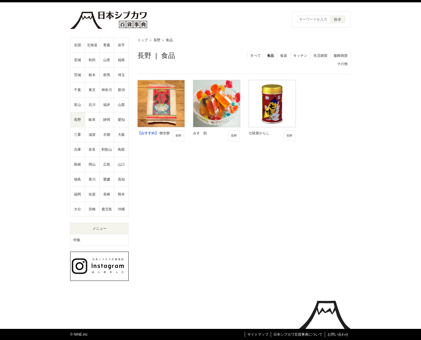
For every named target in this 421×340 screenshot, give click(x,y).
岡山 (92, 164)
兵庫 (77, 149)
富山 (77, 105)
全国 (77, 45)
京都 (106, 135)
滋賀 (92, 135)
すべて (255, 56)
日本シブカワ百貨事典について (297, 334)
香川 (92, 179)
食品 (270, 56)
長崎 (106, 194)
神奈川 (106, 90)
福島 (121, 60)
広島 (106, 164)
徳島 (77, 179)
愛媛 (106, 179)
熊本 (121, 194)
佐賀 (92, 194)
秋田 (92, 60)
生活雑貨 (320, 56)
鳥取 (121, 149)
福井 (106, 105)
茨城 (77, 75)
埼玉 (121, 75)
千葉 (77, 90)
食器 (283, 56)
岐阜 (92, 120)
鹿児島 (106, 209)
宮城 (77, 60)
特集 (76, 240)
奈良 (92, 149)
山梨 (121, 105)
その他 (342, 64)
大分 (77, 209)
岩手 (121, 45)
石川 (92, 105)
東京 (92, 90)
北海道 (92, 45)
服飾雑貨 (341, 56)
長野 (157, 40)
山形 (106, 60)
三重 (77, 135)
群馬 (106, 75)
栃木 (92, 75)
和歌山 (106, 149)
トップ (142, 40)
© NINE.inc (79, 334)
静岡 (106, 120)
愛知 (121, 120)
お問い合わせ (337, 334)
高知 (121, 179)
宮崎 (92, 209)
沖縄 (121, 209)
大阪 (121, 135)
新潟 (121, 90)
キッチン (300, 56)
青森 (106, 45)
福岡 (77, 194)
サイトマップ (257, 334)
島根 (77, 164)
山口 (121, 164)
